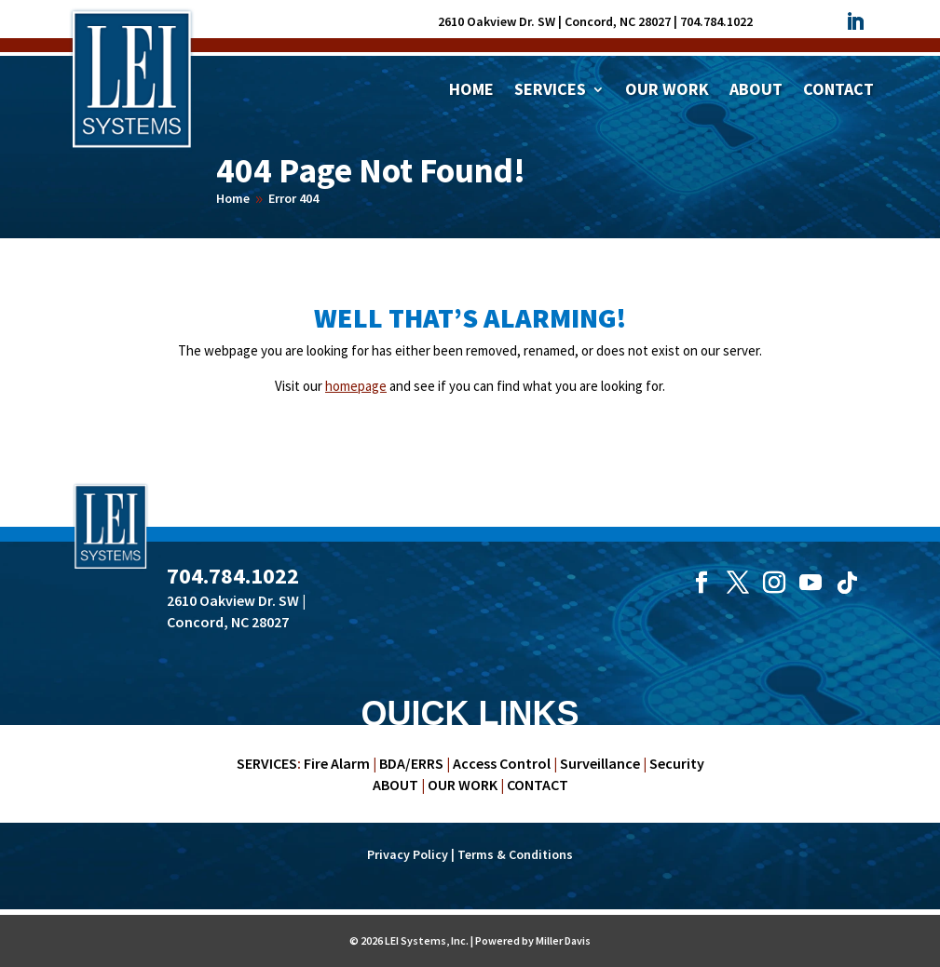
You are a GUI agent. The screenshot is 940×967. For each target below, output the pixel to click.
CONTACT (537, 784)
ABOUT (395, 784)
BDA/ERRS (411, 763)
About (756, 91)
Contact (838, 91)
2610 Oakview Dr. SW (496, 21)
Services (550, 91)
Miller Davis (563, 940)
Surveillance (600, 763)
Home (471, 91)
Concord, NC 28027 (618, 21)
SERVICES (267, 763)
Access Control (502, 763)
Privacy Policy (407, 854)
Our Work (667, 91)
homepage (356, 386)
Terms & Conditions (515, 854)
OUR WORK (462, 784)
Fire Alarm (337, 763)
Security (676, 763)
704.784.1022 (716, 21)
